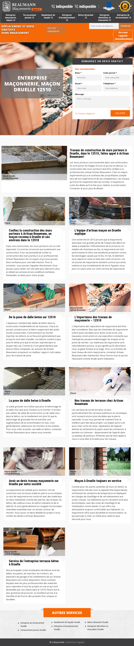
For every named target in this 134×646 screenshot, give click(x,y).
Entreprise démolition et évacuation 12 (104, 17)
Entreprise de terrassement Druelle (32, 624)
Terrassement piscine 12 (29, 16)
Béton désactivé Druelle (97, 622)
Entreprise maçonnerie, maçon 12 (10, 17)
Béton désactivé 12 (85, 16)
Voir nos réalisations (53, 29)
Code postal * (110, 73)
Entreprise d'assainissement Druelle (66, 628)
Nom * (78, 73)
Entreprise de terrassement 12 (123, 16)
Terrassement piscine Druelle (33, 630)
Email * (78, 83)
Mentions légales (76, 642)
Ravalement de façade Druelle (67, 622)
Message (79, 94)
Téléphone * (109, 83)
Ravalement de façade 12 (48, 16)
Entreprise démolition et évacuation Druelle (97, 628)
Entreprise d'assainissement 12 (67, 17)
